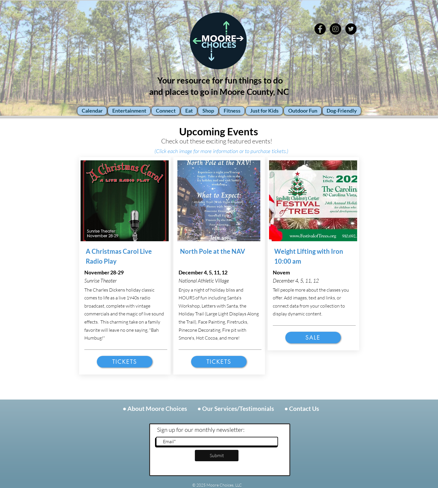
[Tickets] (124, 362)
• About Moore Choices (155, 408)
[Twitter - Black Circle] (351, 29)
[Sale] (313, 337)
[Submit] (216, 455)
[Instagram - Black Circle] (335, 29)
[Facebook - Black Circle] (320, 29)
